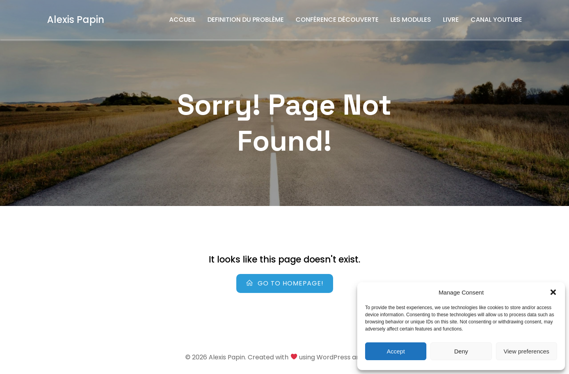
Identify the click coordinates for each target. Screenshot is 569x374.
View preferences (527, 351)
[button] (553, 292)
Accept (396, 351)
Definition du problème (245, 19)
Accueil (182, 19)
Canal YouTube (496, 19)
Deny (461, 351)
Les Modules (410, 19)
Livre (451, 19)
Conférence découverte (337, 19)
